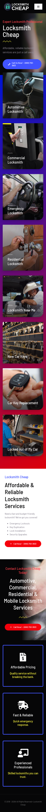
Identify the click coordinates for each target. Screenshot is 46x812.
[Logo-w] (16, 3)
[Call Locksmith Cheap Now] (22, 64)
